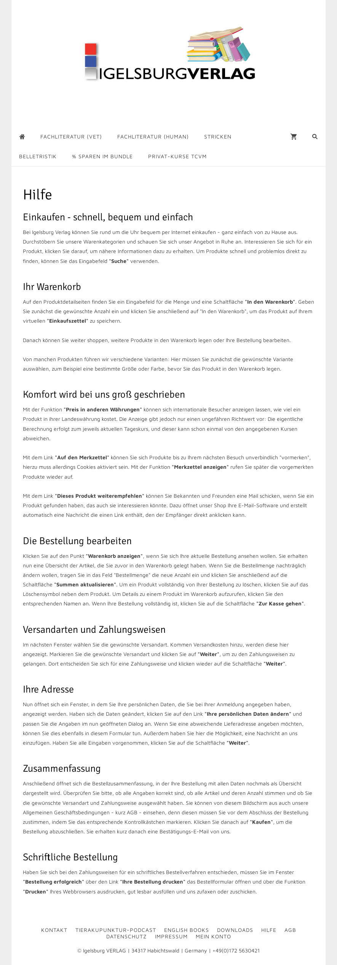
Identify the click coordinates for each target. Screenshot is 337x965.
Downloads (235, 930)
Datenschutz (126, 936)
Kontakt (54, 930)
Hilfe (268, 930)
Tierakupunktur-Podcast (115, 930)
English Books (186, 930)
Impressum (171, 936)
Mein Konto (213, 936)
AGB (290, 930)
